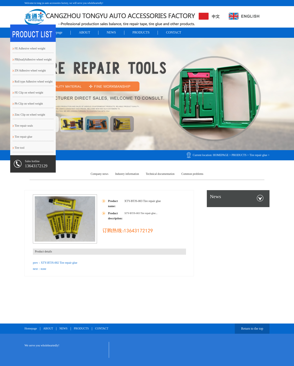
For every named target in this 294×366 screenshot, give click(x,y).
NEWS (111, 32)
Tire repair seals (24, 125)
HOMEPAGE (221, 155)
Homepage (30, 328)
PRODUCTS (141, 32)
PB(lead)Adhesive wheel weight (33, 59)
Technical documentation (160, 173)
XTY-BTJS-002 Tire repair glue (59, 262)
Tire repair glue (258, 155)
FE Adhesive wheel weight (30, 48)
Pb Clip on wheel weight (29, 103)
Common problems (192, 173)
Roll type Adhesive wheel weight (34, 81)
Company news (99, 173)
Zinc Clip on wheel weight (30, 114)
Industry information (127, 173)
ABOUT (84, 32)
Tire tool (19, 147)
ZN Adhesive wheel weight (30, 70)
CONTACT (173, 32)
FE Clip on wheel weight (29, 92)
